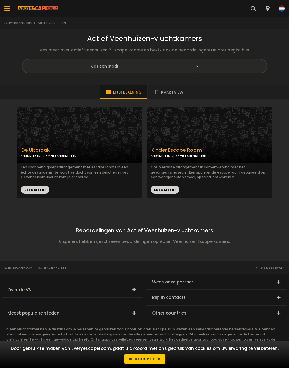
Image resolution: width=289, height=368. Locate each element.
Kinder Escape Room (176, 150)
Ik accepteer (145, 359)
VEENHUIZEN (31, 156)
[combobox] (267, 8)
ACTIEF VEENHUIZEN (60, 156)
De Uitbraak (35, 150)
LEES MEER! (35, 189)
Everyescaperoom (18, 23)
